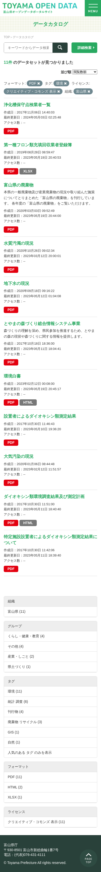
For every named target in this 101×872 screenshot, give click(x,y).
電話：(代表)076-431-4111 (25, 855)
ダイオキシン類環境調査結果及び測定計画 (44, 496)
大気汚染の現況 (19, 456)
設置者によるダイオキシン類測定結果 (40, 416)
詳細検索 (85, 48)
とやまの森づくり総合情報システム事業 (42, 323)
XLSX (27, 171)
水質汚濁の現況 (19, 243)
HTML (28, 402)
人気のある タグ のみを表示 (30, 753)
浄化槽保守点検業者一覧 (27, 104)
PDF (11, 131)
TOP (7, 37)
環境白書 (12, 376)
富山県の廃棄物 (19, 185)
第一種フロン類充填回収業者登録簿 (38, 145)
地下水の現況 (16, 283)
